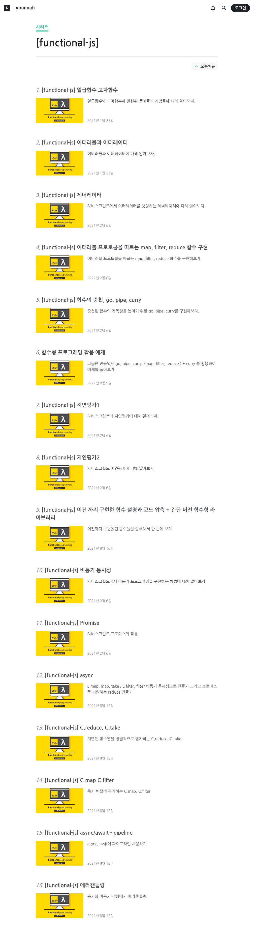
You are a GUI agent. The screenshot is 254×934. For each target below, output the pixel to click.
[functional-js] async (69, 675)
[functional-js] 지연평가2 (70, 457)
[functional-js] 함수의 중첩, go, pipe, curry (91, 300)
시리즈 (42, 27)
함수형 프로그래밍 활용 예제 (73, 352)
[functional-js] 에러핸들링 (75, 885)
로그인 (240, 8)
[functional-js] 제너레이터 (71, 195)
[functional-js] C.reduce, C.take (82, 727)
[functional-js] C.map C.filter (79, 780)
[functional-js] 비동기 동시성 (78, 570)
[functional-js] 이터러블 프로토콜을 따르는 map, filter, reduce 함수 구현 (124, 247)
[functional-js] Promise (72, 622)
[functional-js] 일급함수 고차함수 (79, 90)
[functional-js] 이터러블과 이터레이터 (84, 142)
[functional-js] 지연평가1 (70, 405)
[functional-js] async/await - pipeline (88, 832)
